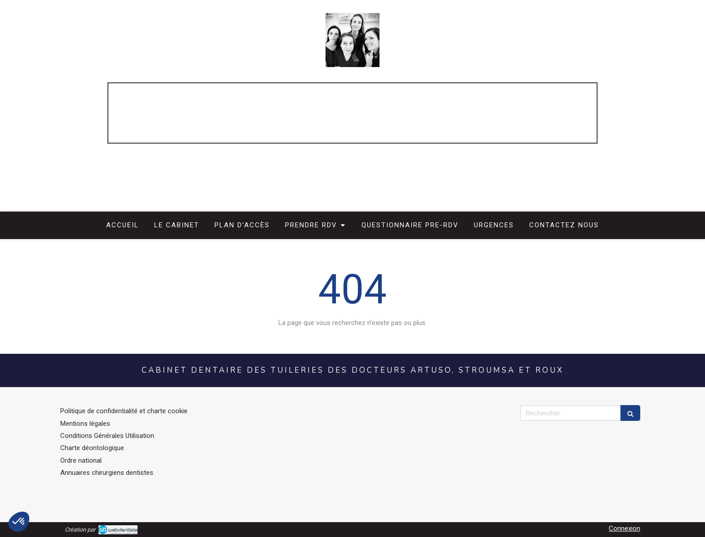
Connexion (624, 528)
